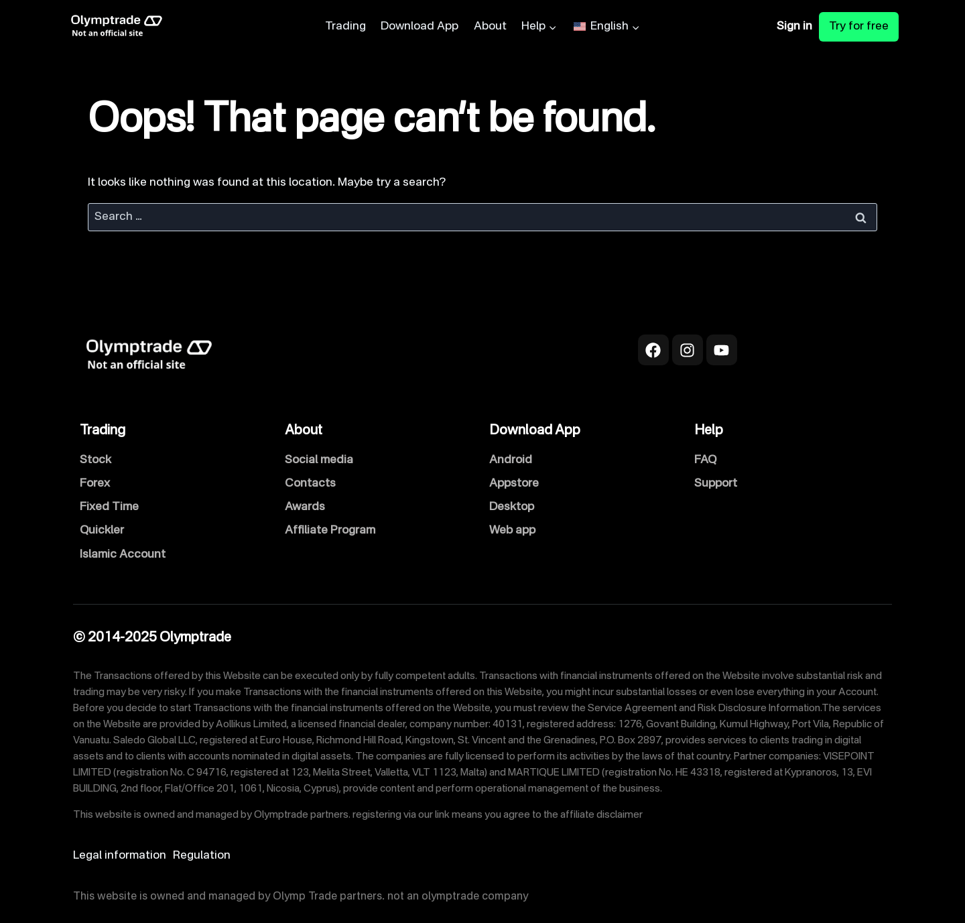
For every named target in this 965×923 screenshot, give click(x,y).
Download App (419, 26)
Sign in (794, 26)
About (490, 26)
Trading (345, 26)
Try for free (859, 26)
